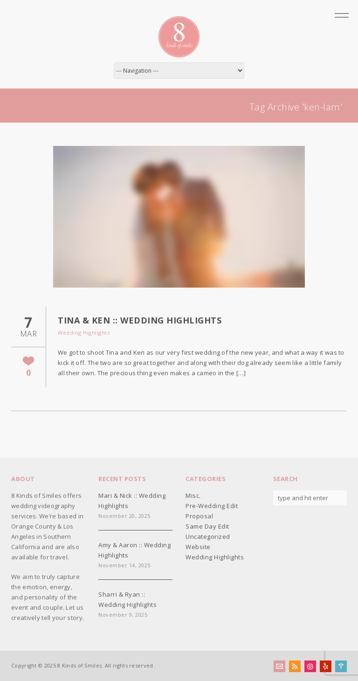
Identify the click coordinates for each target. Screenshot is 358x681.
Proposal (199, 516)
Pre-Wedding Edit (212, 506)
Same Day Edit (207, 526)
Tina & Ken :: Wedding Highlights (139, 320)
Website (198, 547)
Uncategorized (208, 536)
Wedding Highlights (84, 332)
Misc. (193, 495)
